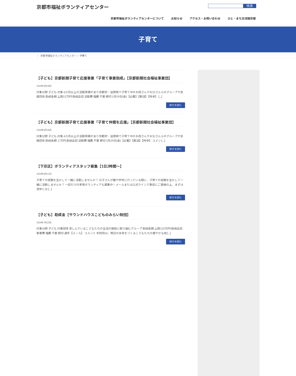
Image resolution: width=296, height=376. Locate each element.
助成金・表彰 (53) (213, 101)
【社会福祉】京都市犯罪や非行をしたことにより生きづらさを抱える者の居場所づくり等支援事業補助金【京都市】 (228, 181)
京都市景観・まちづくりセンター (133, 341)
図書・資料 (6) (211, 110)
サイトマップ (118, 296)
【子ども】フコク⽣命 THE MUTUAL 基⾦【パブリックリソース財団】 (226, 204)
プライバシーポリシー (52, 296)
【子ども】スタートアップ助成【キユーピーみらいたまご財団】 (228, 265)
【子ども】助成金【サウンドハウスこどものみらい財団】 (83, 214)
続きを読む (176, 105)
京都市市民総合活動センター (131, 327)
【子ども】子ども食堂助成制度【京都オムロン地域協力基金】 (228, 244)
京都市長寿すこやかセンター (131, 334)
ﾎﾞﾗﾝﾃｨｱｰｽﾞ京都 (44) (215, 126)
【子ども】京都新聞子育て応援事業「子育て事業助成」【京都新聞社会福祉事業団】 (104, 78)
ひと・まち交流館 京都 (127, 319)
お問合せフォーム (143, 296)
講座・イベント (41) (215, 134)
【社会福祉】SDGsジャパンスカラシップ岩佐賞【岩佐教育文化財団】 (227, 224)
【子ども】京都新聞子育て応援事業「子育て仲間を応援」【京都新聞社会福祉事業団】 (106, 122)
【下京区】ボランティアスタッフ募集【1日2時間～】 (79, 166)
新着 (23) (208, 142)
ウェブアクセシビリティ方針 (87, 296)
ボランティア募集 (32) (216, 85)
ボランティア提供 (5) (215, 93)
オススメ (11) (210, 150)
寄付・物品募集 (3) (214, 118)
